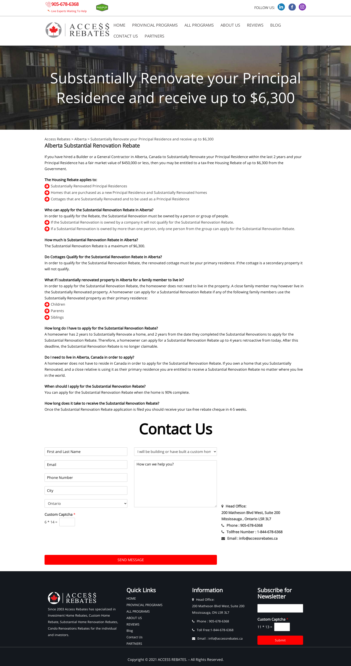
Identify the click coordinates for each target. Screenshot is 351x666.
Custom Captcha (60, 514)
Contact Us (125, 36)
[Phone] (86, 477)
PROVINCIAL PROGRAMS (155, 25)
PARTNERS (154, 36)
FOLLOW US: (264, 7)
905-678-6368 (65, 4)
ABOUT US (230, 25)
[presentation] (79, 547)
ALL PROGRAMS (199, 25)
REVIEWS (255, 25)
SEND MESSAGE (131, 559)
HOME (119, 25)
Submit (280, 640)
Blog (275, 25)
